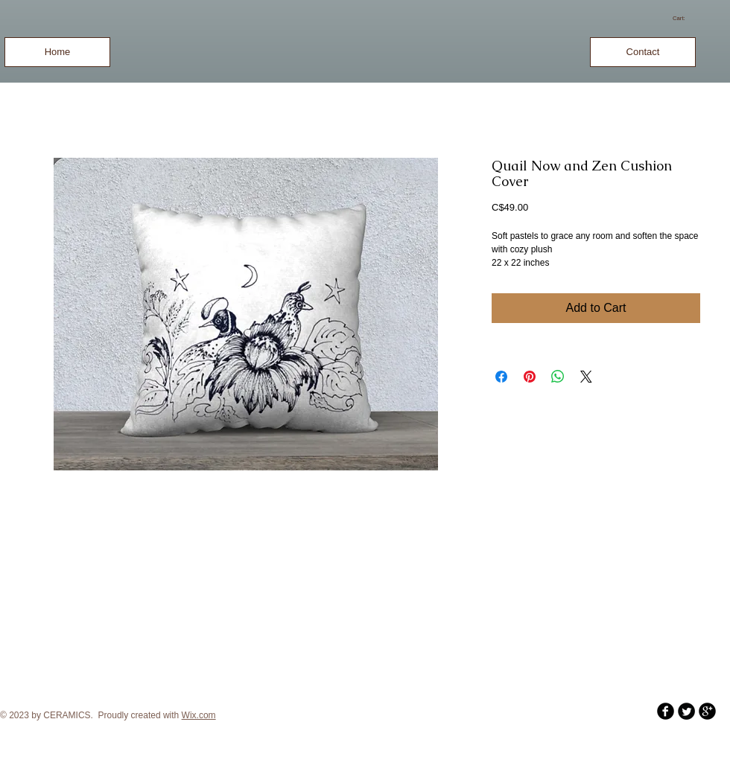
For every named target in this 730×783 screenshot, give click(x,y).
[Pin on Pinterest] (530, 377)
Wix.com (199, 715)
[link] (684, 18)
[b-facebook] (665, 711)
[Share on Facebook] (501, 377)
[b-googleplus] (707, 711)
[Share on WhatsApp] (558, 377)
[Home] (57, 52)
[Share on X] (586, 377)
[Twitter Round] (686, 711)
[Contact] (643, 52)
